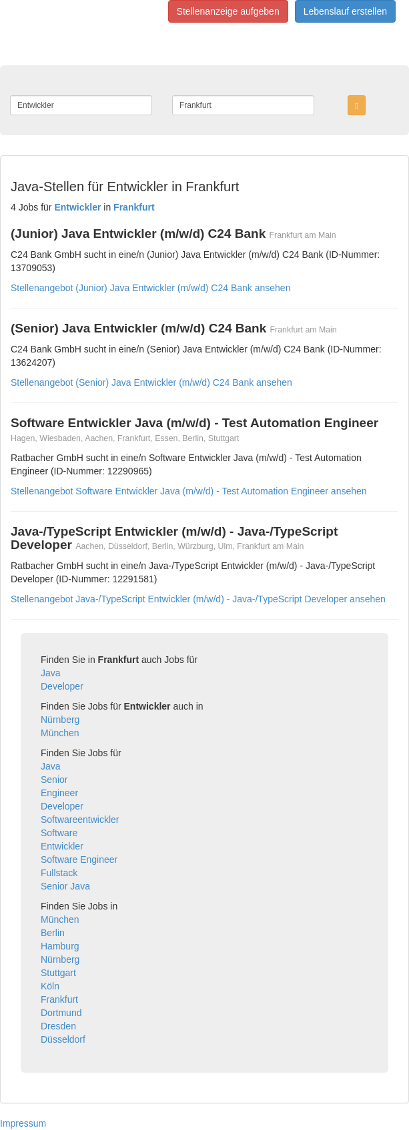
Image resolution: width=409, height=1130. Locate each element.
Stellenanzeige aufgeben (228, 11)
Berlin (53, 932)
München (60, 733)
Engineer (59, 793)
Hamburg (60, 946)
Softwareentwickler (80, 819)
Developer (62, 686)
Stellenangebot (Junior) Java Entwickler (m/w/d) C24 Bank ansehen (150, 287)
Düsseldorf (63, 1039)
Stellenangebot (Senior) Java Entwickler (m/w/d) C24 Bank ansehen (151, 382)
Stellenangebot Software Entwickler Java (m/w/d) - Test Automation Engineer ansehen (189, 491)
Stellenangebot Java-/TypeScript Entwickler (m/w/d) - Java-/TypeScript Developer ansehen (198, 599)
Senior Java (65, 886)
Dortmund (61, 1012)
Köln (50, 986)
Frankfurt (59, 999)
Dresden (58, 1026)
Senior (54, 779)
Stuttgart (58, 972)
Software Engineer (79, 859)
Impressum (23, 1123)
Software (59, 833)
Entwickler (62, 846)
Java (51, 673)
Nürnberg (60, 719)
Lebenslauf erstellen (345, 11)
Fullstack (59, 872)
